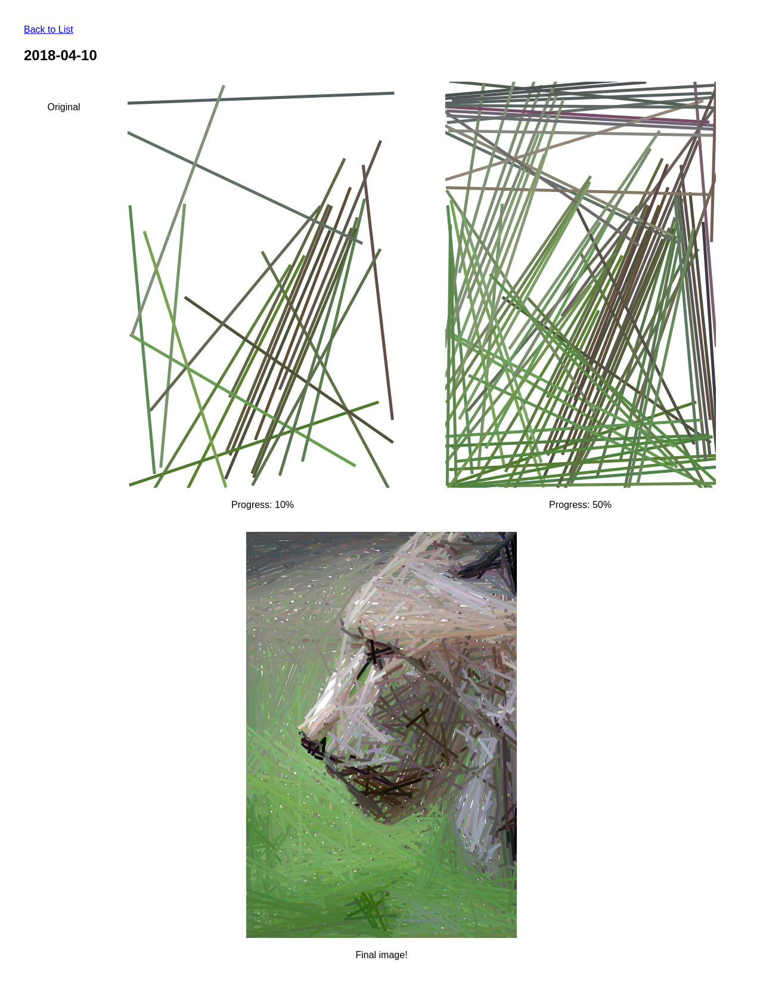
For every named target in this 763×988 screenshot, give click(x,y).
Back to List (48, 29)
